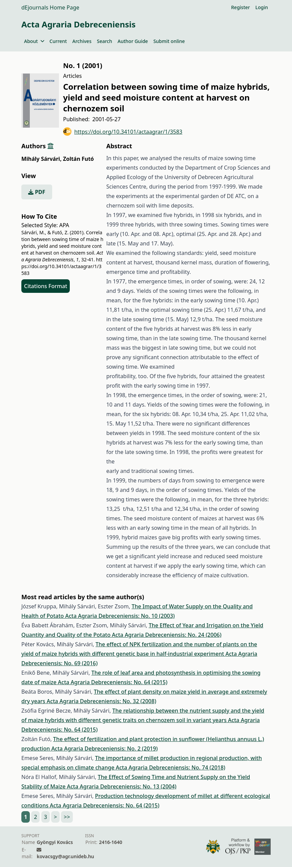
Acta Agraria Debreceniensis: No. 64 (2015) (112, 682)
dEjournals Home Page (50, 7)
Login (261, 7)
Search (104, 41)
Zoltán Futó (78, 158)
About (34, 41)
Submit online (169, 41)
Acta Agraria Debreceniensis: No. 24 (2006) (166, 634)
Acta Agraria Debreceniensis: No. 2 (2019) (104, 748)
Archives (81, 41)
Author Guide (133, 41)
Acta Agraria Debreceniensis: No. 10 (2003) (119, 616)
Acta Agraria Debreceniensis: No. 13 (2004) (121, 786)
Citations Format (45, 286)
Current (58, 41)
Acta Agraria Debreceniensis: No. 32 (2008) (101, 701)
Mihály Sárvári (41, 158)
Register (240, 7)
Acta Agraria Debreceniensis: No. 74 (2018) (170, 767)
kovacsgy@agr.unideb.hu (65, 856)
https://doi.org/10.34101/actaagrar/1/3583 (122, 131)
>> (67, 817)
